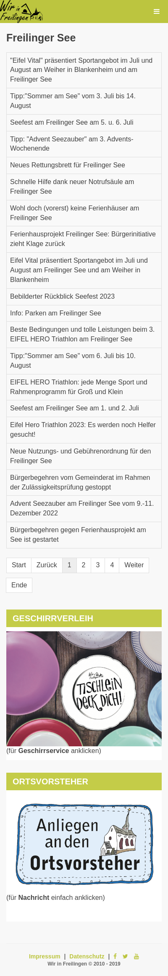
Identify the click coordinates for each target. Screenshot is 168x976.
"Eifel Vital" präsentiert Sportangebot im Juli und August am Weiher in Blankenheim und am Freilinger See (81, 70)
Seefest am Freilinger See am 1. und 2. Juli (74, 408)
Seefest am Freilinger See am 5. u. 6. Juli (71, 122)
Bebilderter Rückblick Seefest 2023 (62, 296)
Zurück (47, 565)
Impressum (44, 956)
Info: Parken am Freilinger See (55, 313)
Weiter (134, 565)
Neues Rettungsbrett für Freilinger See (67, 165)
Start (19, 565)
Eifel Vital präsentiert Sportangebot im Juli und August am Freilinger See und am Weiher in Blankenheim (79, 270)
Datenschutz (86, 956)
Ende (19, 585)
